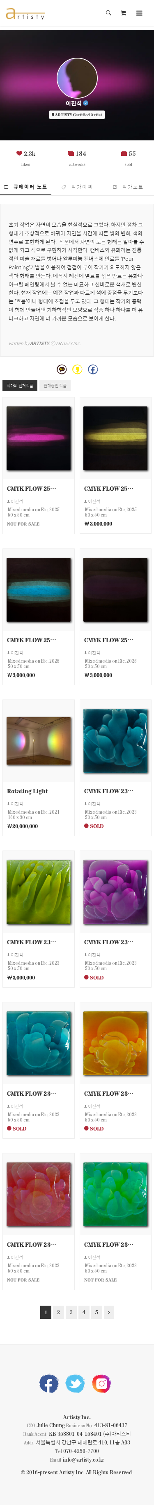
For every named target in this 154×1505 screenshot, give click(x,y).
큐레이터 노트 (26, 186)
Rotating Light (27, 790)
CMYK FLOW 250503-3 (109, 488)
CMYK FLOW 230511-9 (32, 941)
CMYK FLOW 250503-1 (109, 639)
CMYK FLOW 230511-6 (109, 1093)
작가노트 (128, 186)
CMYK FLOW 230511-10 (109, 790)
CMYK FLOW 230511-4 (109, 1244)
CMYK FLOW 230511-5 (32, 1244)
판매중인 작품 (55, 385)
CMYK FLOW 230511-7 (32, 1093)
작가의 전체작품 (20, 385)
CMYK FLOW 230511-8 (109, 941)
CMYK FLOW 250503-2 (32, 639)
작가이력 (77, 186)
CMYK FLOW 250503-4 (32, 488)
